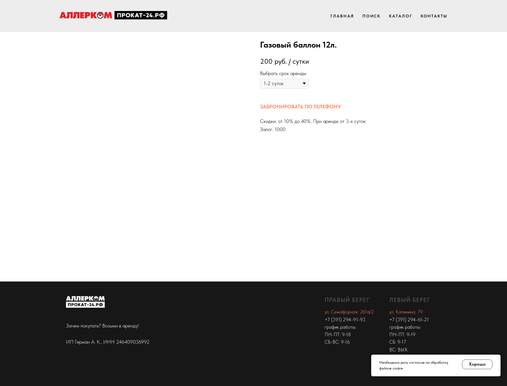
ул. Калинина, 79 (406, 312)
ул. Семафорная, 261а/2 (349, 312)
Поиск (371, 16)
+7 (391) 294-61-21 (409, 320)
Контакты (434, 16)
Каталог (400, 16)
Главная (342, 16)
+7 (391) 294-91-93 (345, 320)
